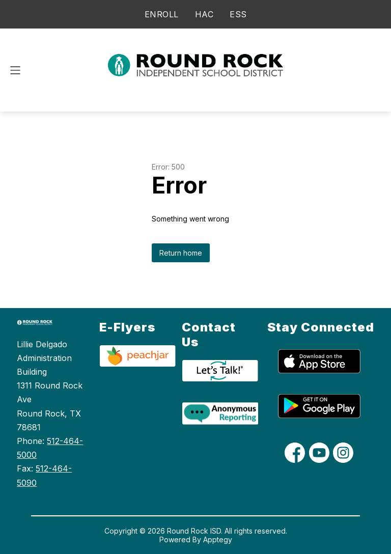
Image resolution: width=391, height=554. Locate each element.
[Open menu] (15, 70)
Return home (180, 252)
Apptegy (217, 539)
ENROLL (162, 14)
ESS (238, 14)
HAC (204, 14)
